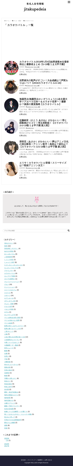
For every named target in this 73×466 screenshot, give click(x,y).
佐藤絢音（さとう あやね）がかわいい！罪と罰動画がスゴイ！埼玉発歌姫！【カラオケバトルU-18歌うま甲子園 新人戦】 (43, 123)
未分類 (6, 389)
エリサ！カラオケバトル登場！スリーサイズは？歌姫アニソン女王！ (42, 164)
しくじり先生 (8, 259)
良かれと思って (9, 417)
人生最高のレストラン (11, 340)
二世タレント (8, 331)
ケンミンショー (9, 287)
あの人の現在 (8, 251)
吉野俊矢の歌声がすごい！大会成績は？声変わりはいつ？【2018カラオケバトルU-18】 (43, 81)
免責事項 (40, 460)
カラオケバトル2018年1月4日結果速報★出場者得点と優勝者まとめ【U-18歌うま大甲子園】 (44, 63)
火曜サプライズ (9, 403)
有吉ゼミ (7, 381)
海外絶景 (7, 398)
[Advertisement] (20, 44)
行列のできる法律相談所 (12, 420)
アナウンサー (8, 270)
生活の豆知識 (8, 409)
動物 (5, 351)
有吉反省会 (8, 384)
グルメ (6, 284)
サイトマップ (31, 460)
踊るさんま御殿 (9, 422)
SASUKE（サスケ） (11, 248)
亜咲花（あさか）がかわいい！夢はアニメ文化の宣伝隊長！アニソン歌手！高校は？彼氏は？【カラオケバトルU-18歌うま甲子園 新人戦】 (43, 144)
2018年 (6, 444)
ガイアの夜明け (9, 279)
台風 (5, 353)
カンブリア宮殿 (9, 276)
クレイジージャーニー (11, 281)
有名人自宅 (8, 386)
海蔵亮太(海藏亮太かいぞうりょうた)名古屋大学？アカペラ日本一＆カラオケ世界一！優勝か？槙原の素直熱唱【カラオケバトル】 (43, 101)
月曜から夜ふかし (10, 378)
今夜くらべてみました (11, 342)
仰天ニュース (8, 348)
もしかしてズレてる (11, 268)
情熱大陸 (7, 367)
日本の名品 (8, 370)
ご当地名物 (8, 257)
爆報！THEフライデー (11, 406)
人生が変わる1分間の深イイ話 (14, 337)
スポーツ (7, 295)
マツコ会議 (8, 323)
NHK (6, 246)
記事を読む (23, 74)
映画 (5, 375)
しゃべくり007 (9, 262)
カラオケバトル (29, 66)
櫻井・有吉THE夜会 (11, 392)
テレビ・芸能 (36, 66)
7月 (7, 440)
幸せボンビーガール (11, 364)
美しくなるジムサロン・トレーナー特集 (18, 414)
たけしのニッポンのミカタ (13, 265)
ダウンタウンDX (9, 301)
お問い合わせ (48, 460)
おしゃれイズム (9, 254)
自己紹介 (23, 460)
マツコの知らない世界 (11, 320)
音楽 (5, 428)
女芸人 (6, 356)
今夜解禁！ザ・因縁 (11, 345)
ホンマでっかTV (9, 315)
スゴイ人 (7, 293)
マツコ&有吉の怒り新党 (12, 317)
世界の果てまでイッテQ (12, 328)
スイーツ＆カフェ (10, 290)
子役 (5, 359)
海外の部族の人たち (11, 395)
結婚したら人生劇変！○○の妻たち (15, 411)
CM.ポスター (8, 243)
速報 (5, 425)
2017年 (6, 446)
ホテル (6, 312)
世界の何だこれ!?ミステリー (14, 326)
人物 (5, 334)
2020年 (6, 438)
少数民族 (7, 362)
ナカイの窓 (8, 306)
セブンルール (8, 298)
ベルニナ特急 (8, 309)
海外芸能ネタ (8, 400)
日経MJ (6, 373)
